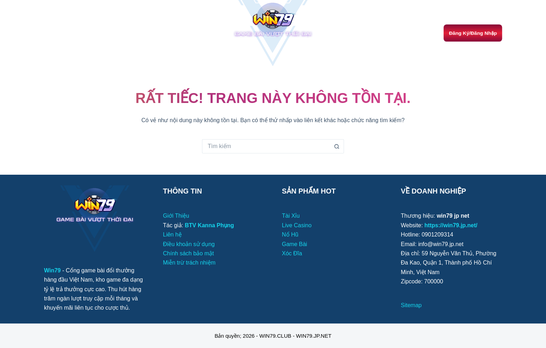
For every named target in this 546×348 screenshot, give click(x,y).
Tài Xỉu (291, 216)
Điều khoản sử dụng (189, 244)
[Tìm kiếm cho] (266, 146)
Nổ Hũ (290, 235)
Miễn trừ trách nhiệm (189, 263)
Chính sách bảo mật (188, 253)
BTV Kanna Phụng (209, 225)
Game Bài (294, 244)
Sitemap (411, 305)
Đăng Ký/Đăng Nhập (472, 33)
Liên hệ (172, 235)
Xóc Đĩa (292, 253)
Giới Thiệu (176, 216)
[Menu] (47, 33)
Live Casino (297, 225)
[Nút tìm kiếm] (337, 146)
